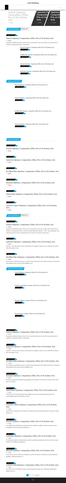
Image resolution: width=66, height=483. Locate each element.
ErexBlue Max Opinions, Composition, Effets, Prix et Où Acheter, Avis (38, 54)
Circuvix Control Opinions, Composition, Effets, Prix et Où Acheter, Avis (31, 206)
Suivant (37, 475)
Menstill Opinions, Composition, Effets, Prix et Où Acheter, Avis (30, 450)
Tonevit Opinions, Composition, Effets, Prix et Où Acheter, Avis (18, 16)
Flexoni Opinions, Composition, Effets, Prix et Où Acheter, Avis (30, 421)
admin (11, 22)
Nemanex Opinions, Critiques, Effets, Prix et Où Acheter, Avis (31, 300)
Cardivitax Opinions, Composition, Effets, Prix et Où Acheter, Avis (31, 436)
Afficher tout (24, 29)
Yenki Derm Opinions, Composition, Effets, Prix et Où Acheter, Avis (37, 71)
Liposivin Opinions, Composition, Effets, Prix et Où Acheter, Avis (47, 16)
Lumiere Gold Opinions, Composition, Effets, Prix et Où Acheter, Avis (32, 465)
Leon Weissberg (33, 3)
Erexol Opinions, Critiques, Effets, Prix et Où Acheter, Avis (30, 313)
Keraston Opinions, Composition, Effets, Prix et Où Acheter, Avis (37, 64)
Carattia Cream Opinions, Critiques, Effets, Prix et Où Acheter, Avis (32, 285)
